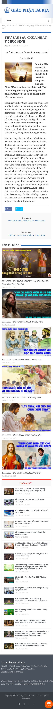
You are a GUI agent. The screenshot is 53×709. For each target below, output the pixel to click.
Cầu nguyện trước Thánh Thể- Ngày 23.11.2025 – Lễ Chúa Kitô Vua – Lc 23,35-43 (31, 600)
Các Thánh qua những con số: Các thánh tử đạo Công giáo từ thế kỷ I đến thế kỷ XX (31, 645)
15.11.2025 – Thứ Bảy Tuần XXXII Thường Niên (21, 473)
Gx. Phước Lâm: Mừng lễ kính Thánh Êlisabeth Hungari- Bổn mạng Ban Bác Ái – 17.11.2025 (32, 544)
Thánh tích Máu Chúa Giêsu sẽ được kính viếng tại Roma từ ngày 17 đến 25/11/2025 (30, 621)
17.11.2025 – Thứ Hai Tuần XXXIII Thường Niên (21, 435)
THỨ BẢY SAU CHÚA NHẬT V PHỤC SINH (26, 235)
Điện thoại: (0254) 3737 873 (12, 672)
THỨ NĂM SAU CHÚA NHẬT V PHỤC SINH (26, 220)
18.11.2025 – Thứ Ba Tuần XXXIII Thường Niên (21, 397)
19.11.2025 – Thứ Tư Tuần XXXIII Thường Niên (21, 359)
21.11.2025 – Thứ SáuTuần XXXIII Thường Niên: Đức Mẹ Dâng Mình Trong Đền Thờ (30, 490)
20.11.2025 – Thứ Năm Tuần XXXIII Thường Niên (22, 322)
